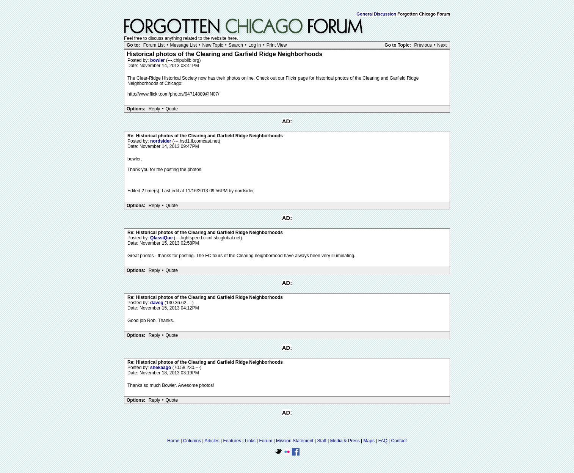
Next (442, 45)
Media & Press (345, 440)
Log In (254, 45)
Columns (192, 440)
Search (236, 45)
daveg (157, 302)
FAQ (382, 440)
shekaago (161, 367)
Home (173, 440)
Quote (172, 109)
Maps (369, 440)
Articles (211, 440)
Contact (399, 440)
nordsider (161, 141)
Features (232, 440)
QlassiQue (162, 237)
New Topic (212, 45)
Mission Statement (295, 440)
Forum (266, 440)
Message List (183, 45)
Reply (154, 109)
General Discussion (376, 14)
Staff (321, 440)
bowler (158, 60)
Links (250, 440)
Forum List (154, 45)
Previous (423, 45)
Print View (277, 45)
